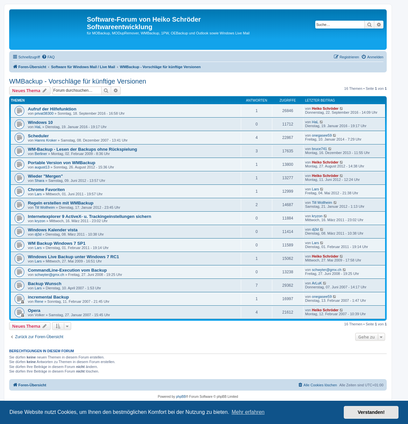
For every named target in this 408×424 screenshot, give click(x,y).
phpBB (181, 396)
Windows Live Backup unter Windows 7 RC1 (73, 256)
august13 (42, 167)
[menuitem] (48, 57)
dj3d (38, 234)
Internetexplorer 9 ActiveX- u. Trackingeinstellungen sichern (89, 216)
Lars (38, 194)
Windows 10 (40, 122)
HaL (38, 127)
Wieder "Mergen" (45, 176)
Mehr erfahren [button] (248, 412)
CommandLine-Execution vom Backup (67, 270)
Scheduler (38, 135)
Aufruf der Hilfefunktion (52, 108)
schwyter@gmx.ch (49, 275)
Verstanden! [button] (371, 412)
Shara (39, 181)
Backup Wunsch (44, 283)
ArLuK (317, 283)
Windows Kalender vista (53, 229)
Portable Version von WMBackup (61, 162)
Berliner (41, 154)
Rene (39, 301)
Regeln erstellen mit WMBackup (60, 203)
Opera (34, 310)
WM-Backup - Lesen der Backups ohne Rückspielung (82, 149)
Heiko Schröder (325, 108)
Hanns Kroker (46, 140)
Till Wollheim (45, 207)
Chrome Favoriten (46, 189)
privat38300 (44, 113)
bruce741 (319, 149)
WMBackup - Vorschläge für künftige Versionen (77, 81)
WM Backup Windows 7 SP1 (57, 243)
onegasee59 (322, 135)
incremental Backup (48, 297)
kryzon (40, 221)
